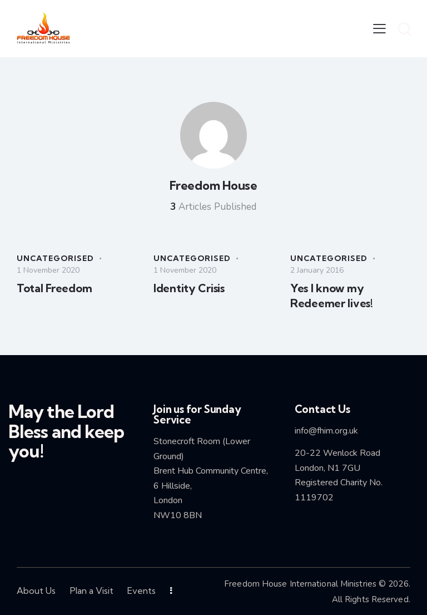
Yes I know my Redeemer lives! (331, 295)
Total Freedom (54, 288)
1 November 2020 (48, 270)
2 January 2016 (317, 270)
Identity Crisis (189, 288)
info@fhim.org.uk (326, 431)
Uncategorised (55, 258)
